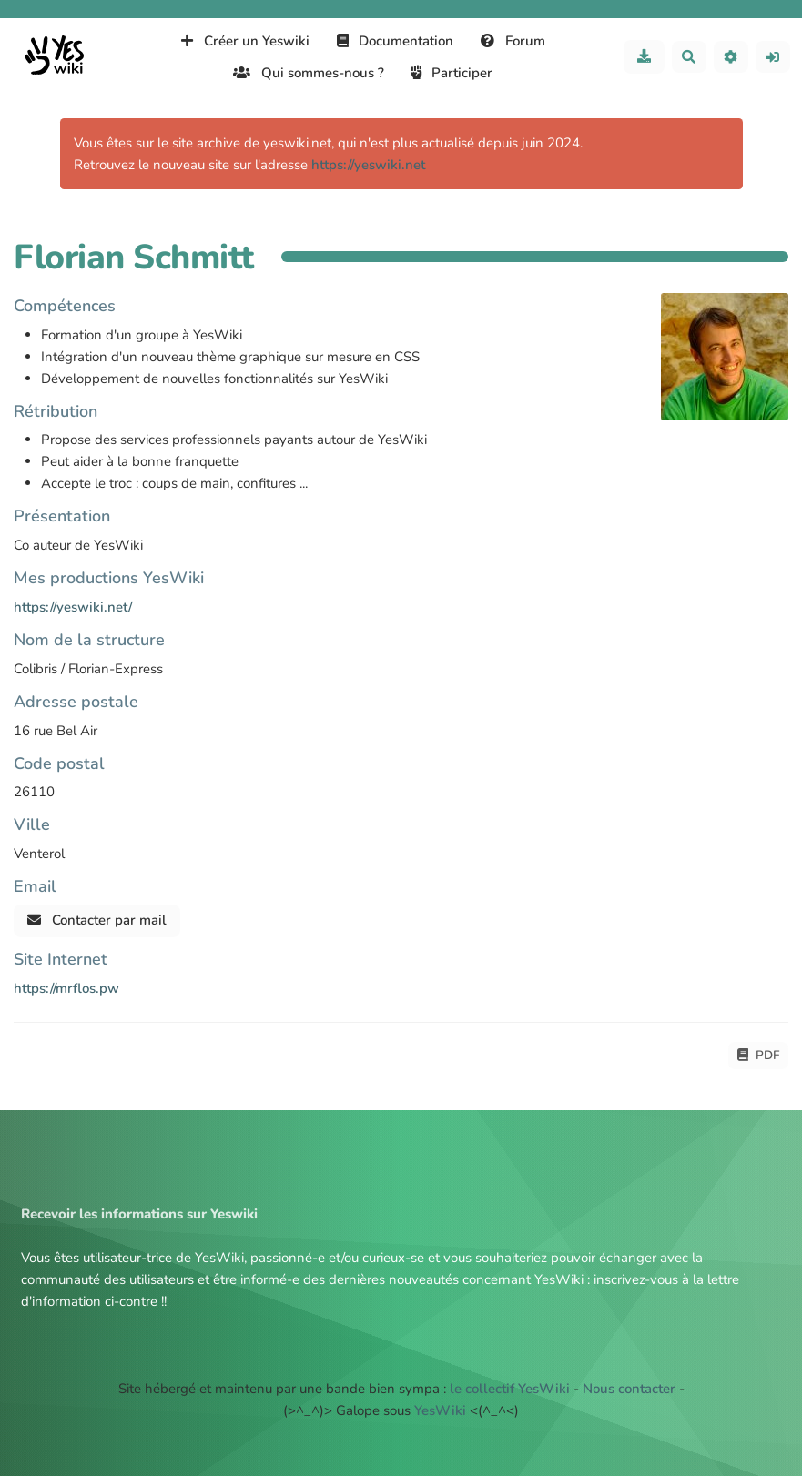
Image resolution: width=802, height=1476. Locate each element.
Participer (452, 73)
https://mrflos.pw (66, 988)
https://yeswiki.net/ (73, 607)
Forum (513, 41)
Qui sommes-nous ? (308, 73)
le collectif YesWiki (510, 1389)
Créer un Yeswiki (245, 41)
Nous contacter (629, 1389)
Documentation (395, 41)
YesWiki (440, 1410)
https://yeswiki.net (368, 165)
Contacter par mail (97, 920)
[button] (731, 57)
